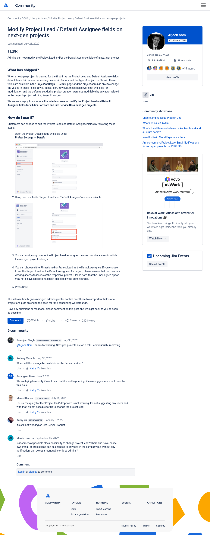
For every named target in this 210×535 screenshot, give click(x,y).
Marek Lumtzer (25, 438)
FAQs (73, 508)
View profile (172, 77)
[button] (59, 168)
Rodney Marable (26, 358)
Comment (15, 320)
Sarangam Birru (26, 376)
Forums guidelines (80, 514)
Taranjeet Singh (26, 340)
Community (25, 5)
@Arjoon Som (25, 345)
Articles (42, 18)
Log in (21, 471)
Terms (146, 525)
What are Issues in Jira (156, 123)
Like (19, 350)
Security (160, 525)
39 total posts (184, 60)
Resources (101, 514)
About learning (103, 508)
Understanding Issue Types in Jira (162, 117)
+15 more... (189, 68)
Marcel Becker (25, 398)
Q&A (26, 18)
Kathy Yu (35, 368)
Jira (33, 18)
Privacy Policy (128, 525)
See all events (157, 264)
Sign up (33, 471)
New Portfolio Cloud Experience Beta (164, 137)
